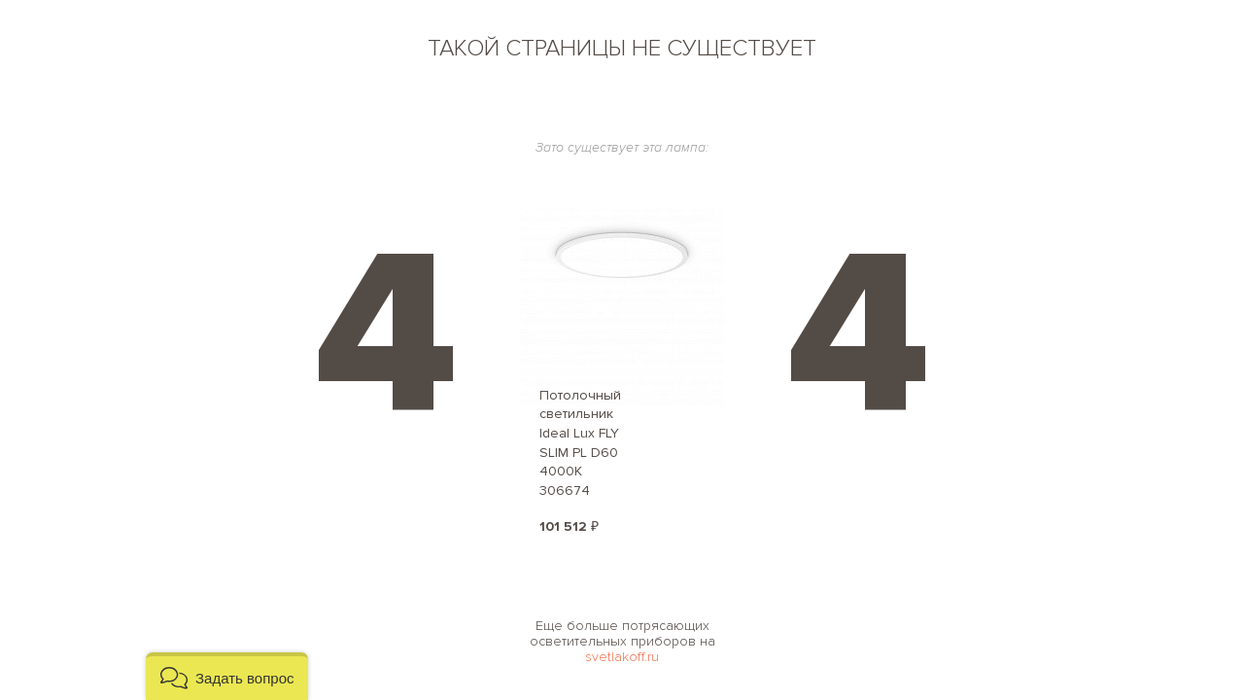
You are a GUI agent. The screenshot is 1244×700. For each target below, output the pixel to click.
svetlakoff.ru (622, 656)
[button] (227, 676)
